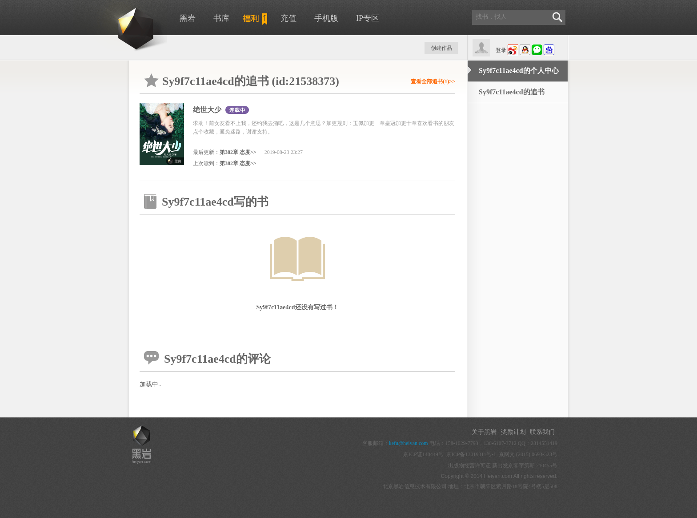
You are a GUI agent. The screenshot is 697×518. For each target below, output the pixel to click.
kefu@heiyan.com (408, 443)
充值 (288, 18)
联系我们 (542, 432)
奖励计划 (513, 432)
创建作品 (441, 48)
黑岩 (188, 18)
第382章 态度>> (238, 152)
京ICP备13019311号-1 (471, 454)
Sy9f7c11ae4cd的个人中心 (519, 70)
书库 (221, 18)
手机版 (326, 18)
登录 (501, 50)
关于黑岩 (484, 432)
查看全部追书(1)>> (433, 81)
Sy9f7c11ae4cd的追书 (512, 92)
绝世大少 (207, 109)
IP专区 (367, 18)
